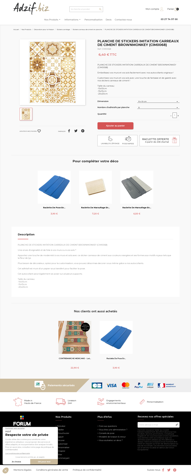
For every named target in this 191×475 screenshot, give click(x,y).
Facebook (163, 470)
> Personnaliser (62, 447)
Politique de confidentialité (87, 470)
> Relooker (60, 426)
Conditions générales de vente (52, 470)
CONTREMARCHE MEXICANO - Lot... (75, 358)
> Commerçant (62, 458)
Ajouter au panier (115, 125)
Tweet (76, 130)
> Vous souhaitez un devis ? (110, 440)
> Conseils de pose (105, 433)
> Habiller (60, 430)
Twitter (169, 470)
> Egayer (60, 437)
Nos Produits (52, 19)
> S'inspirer (60, 451)
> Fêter (59, 454)
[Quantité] (175, 115)
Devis (109, 19)
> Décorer (60, 440)
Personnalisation (93, 19)
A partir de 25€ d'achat (155, 140)
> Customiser (62, 444)
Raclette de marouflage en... (95, 207)
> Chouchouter (62, 433)
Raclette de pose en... (54, 207)
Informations (72, 19)
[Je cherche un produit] (86, 9)
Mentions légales (23, 470)
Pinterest (82, 130)
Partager (69, 130)
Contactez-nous (123, 19)
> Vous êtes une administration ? (112, 430)
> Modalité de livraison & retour (111, 437)
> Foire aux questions (107, 426)
